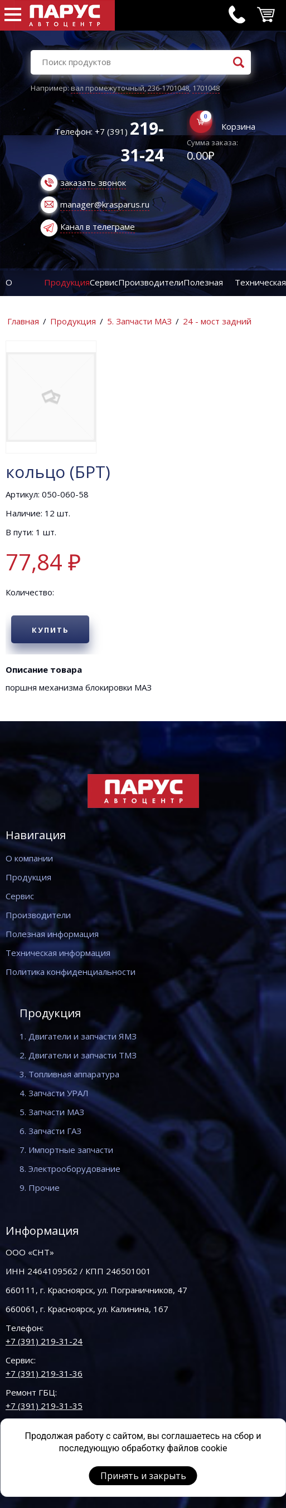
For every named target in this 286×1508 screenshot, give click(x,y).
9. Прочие (40, 1187)
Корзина (238, 126)
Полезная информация (52, 933)
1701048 (206, 88)
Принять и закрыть (143, 1476)
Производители (150, 282)
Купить (50, 630)
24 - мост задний (217, 321)
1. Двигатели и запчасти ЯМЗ (78, 1036)
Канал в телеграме (97, 226)
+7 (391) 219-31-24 (44, 1341)
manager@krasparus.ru (104, 204)
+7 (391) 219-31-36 (44, 1373)
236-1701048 (168, 88)
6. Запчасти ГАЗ (50, 1130)
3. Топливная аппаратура (69, 1074)
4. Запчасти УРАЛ (54, 1092)
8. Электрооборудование (70, 1168)
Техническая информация (58, 952)
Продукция (67, 282)
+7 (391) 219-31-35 (44, 1405)
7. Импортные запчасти (66, 1149)
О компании (29, 858)
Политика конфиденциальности (70, 971)
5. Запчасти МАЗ (139, 321)
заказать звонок (93, 182)
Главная (23, 321)
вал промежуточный (107, 88)
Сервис (104, 282)
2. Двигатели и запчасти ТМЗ (78, 1055)
